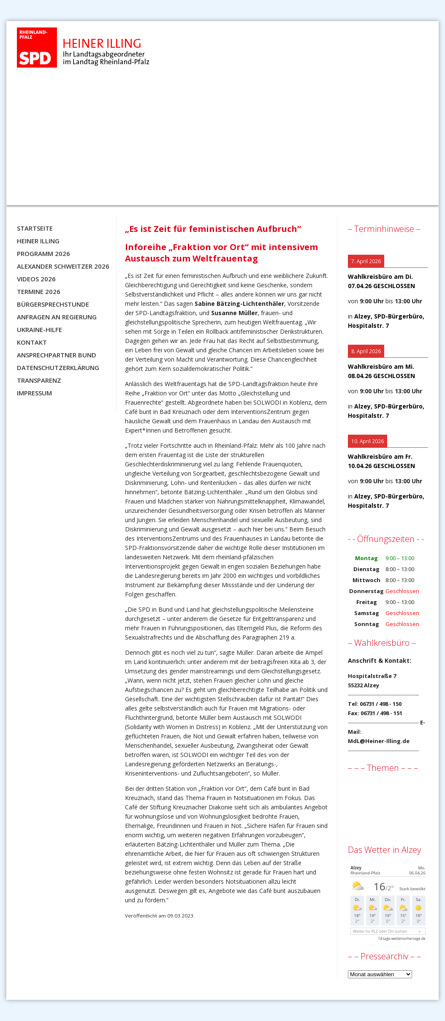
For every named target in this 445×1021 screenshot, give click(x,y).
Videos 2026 (36, 279)
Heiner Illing (38, 241)
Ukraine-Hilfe (39, 329)
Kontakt (32, 342)
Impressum (34, 393)
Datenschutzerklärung (58, 367)
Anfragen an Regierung (57, 317)
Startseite (35, 228)
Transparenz (39, 380)
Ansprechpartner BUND (56, 355)
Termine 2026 (38, 291)
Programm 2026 (43, 253)
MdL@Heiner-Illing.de (379, 741)
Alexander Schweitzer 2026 (63, 266)
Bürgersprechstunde (53, 304)
